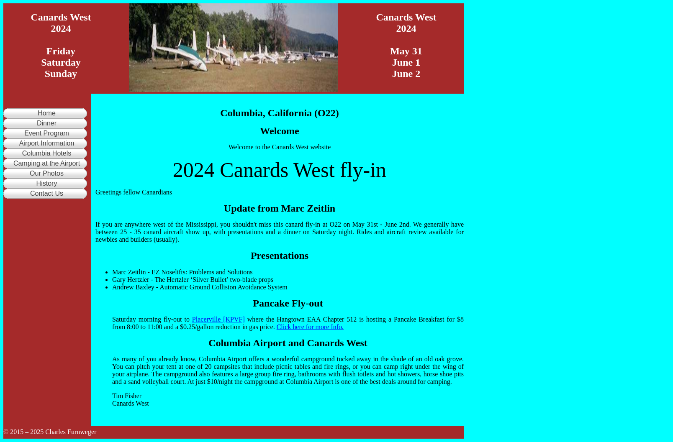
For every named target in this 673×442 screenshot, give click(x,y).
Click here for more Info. (310, 326)
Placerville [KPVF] (218, 319)
